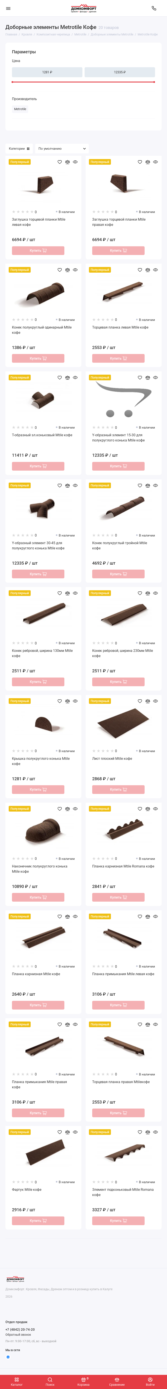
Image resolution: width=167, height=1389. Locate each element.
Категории (19, 149)
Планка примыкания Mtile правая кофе (39, 1087)
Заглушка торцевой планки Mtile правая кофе (118, 222)
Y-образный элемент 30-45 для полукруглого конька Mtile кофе (38, 546)
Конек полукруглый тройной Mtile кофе (119, 546)
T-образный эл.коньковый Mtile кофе (42, 436)
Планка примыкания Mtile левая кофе (123, 976)
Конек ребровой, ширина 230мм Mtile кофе (122, 654)
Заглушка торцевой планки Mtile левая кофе (38, 222)
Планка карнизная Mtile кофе (36, 976)
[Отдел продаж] (154, 8)
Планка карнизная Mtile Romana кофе (123, 868)
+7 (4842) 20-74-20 (20, 1330)
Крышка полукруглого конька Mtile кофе (41, 762)
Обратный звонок (18, 1334)
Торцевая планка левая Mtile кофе (120, 327)
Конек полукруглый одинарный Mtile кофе (42, 330)
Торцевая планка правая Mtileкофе (121, 1084)
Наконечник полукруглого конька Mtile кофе (39, 871)
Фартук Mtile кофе (26, 1193)
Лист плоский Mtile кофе (112, 760)
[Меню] (8, 8)
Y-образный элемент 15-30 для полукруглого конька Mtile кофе (118, 438)
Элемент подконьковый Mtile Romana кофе (123, 1195)
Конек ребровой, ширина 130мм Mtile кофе (42, 654)
